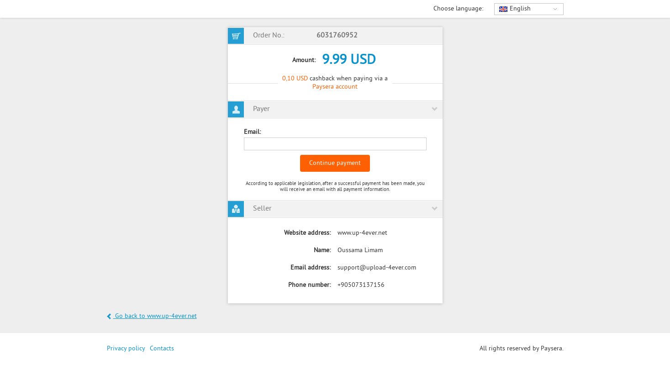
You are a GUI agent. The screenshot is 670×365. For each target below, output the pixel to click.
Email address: (310, 268)
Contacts (162, 349)
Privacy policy (126, 349)
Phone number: (309, 285)
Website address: (307, 233)
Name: (322, 250)
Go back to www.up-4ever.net (152, 316)
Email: (252, 132)
